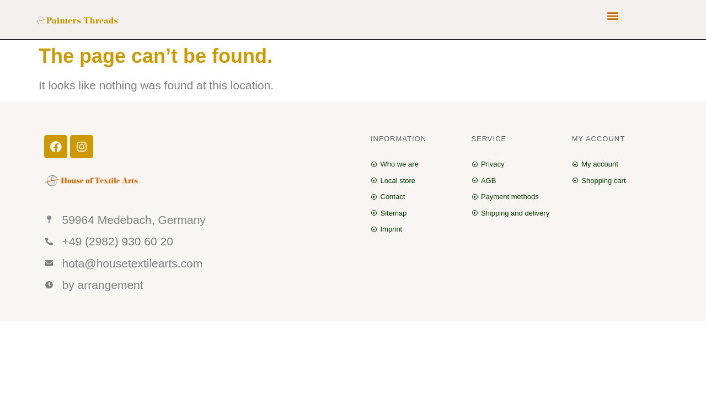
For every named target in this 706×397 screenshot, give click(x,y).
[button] (613, 15)
